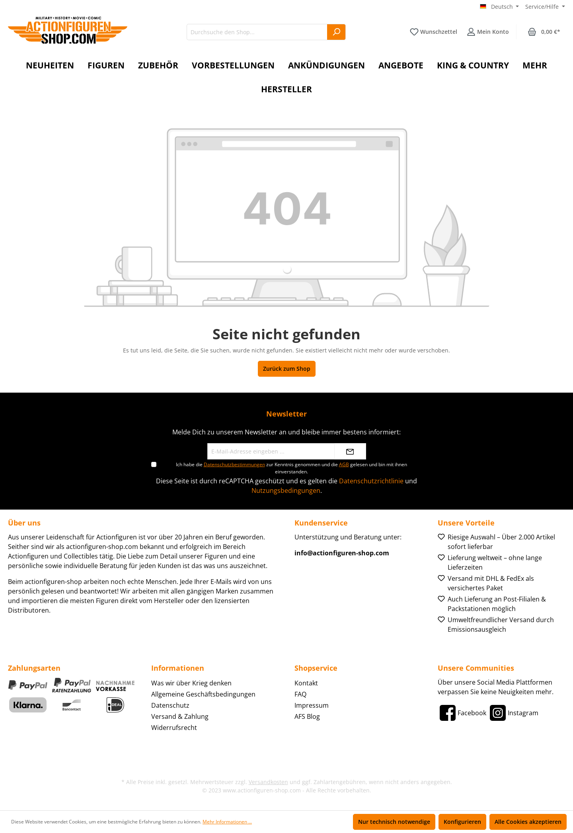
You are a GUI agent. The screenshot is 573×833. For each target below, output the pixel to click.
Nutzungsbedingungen (285, 490)
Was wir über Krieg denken (191, 683)
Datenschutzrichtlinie (371, 481)
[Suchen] (336, 32)
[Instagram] (513, 713)
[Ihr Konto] (488, 31)
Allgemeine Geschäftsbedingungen (203, 694)
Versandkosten (268, 782)
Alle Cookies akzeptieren (528, 821)
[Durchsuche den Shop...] (257, 32)
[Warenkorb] (544, 31)
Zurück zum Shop (286, 368)
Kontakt (306, 683)
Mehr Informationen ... (227, 821)
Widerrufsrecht (174, 727)
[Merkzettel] (433, 31)
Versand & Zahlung (180, 716)
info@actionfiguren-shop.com (341, 553)
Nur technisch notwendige (394, 821)
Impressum (311, 705)
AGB (344, 464)
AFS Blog (307, 716)
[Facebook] (462, 713)
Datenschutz (170, 705)
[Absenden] (350, 451)
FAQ (300, 694)
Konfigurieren (462, 821)
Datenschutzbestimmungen (234, 464)
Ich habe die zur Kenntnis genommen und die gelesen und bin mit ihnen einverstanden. (291, 468)
